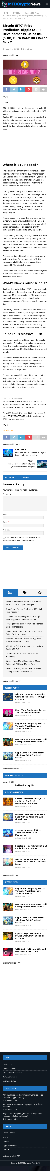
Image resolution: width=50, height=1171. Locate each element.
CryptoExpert (28, 49)
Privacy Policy (8, 1064)
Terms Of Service (10, 1068)
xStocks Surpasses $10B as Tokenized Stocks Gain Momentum (28, 832)
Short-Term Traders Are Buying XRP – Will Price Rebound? (30, 711)
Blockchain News (14, 792)
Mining (5, 1137)
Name (6, 514)
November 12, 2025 (24, 838)
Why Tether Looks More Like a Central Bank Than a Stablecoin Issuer (30, 861)
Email (5, 522)
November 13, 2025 (24, 822)
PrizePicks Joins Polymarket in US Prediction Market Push (31, 847)
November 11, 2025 (24, 851)
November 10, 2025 (24, 867)
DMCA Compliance (10, 1077)
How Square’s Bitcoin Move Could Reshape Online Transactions (31, 740)
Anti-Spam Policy (9, 1081)
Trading (6, 1141)
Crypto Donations (10, 1145)
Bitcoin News (11, 882)
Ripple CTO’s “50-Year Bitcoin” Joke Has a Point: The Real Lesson (29, 755)
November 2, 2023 (12, 49)
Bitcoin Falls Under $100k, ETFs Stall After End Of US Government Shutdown (30, 801)
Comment (7, 494)
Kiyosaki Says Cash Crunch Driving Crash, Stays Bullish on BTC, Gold (29, 935)
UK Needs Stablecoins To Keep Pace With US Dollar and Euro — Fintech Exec (30, 816)
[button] (46, 4)
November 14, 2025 (24, 807)
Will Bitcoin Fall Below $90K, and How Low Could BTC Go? (30, 950)
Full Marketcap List (25, 785)
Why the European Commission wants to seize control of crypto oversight (31, 696)
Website (6, 530)
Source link (8, 430)
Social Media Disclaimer (12, 1072)
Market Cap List (9, 1133)
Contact (6, 1149)
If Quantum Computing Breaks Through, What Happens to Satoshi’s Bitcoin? (30, 725)
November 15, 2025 (24, 702)
